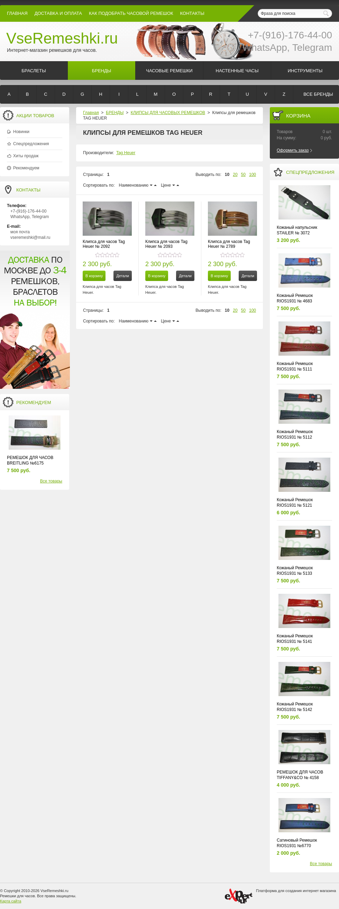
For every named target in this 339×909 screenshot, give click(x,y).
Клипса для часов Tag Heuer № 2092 (104, 244)
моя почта (20, 231)
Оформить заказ (293, 150)
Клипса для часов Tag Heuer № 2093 (166, 244)
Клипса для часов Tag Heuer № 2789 (229, 244)
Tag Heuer (125, 152)
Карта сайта (10, 901)
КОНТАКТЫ (192, 13)
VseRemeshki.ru (62, 38)
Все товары (51, 481)
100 (252, 174)
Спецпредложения (31, 143)
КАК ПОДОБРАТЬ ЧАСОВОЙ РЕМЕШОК (131, 13)
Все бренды (318, 94)
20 (235, 174)
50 (243, 174)
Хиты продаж (25, 155)
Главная (17, 13)
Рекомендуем (26, 168)
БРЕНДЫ (114, 112)
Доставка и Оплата (58, 13)
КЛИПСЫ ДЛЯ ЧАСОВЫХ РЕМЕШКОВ (168, 112)
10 (227, 174)
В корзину (94, 276)
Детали (122, 276)
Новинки (21, 131)
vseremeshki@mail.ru (30, 237)
